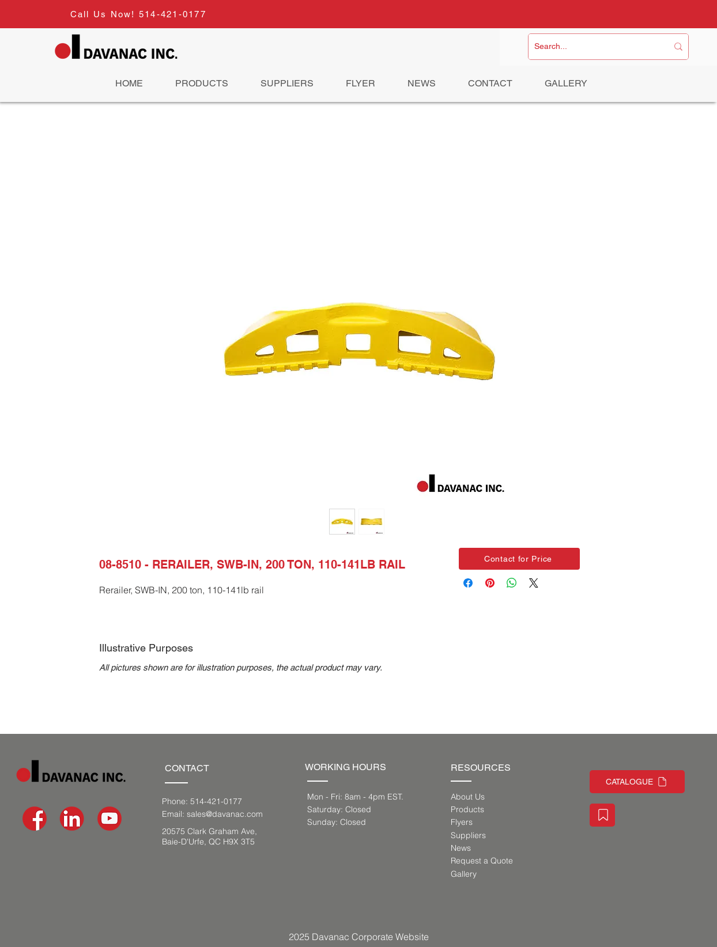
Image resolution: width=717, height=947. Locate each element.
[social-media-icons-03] (109, 818)
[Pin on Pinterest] (490, 583)
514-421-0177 (172, 14)
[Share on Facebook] (468, 583)
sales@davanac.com (225, 814)
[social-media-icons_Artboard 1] (72, 818)
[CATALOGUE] (637, 781)
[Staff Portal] (602, 815)
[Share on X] (534, 583)
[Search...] (592, 46)
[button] (519, 559)
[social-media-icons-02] (34, 818)
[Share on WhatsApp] (512, 583)
